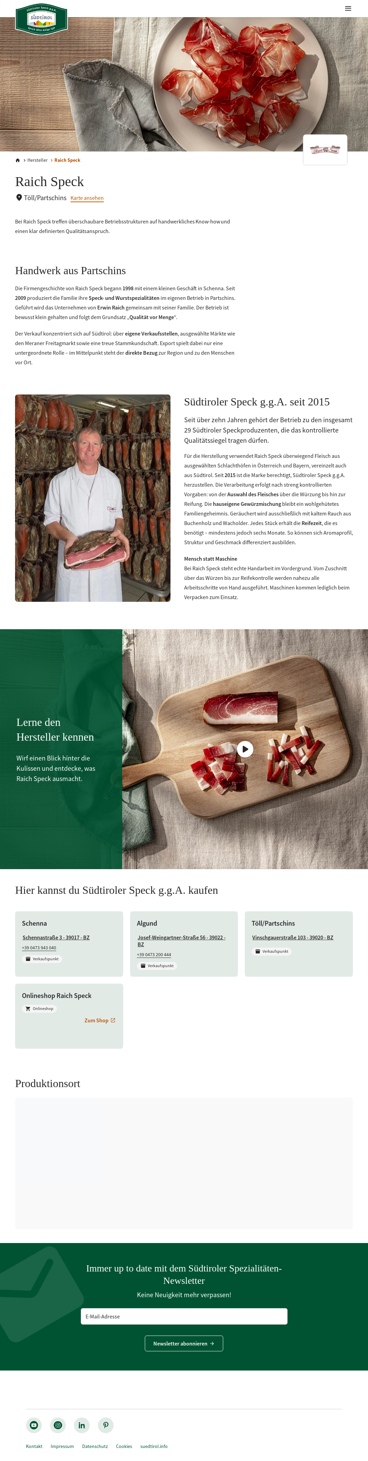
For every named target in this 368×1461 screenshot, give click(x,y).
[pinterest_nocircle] (106, 1425)
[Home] (18, 160)
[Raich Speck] (64, 160)
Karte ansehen (87, 197)
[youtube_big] (34, 1425)
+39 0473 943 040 (39, 948)
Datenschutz (95, 1446)
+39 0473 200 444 (154, 955)
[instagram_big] (58, 1425)
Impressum (62, 1446)
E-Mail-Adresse (103, 1316)
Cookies (124, 1446)
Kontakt (34, 1446)
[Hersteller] (35, 160)
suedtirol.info (154, 1446)
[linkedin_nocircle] (82, 1425)
